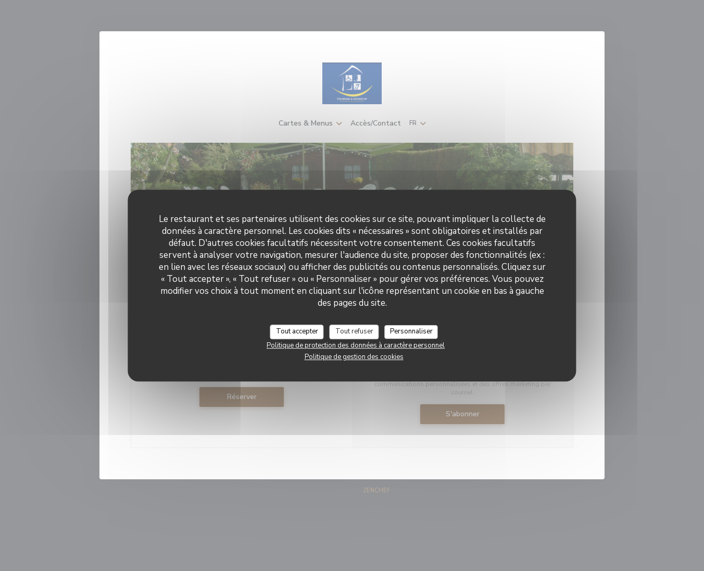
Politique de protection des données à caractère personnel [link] (356, 345)
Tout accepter (297, 331)
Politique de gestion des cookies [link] (354, 357)
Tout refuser (354, 331)
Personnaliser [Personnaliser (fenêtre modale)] (411, 331)
